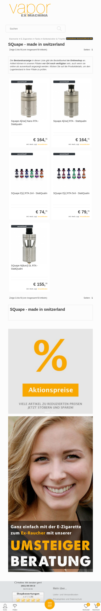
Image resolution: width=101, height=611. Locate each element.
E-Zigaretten (27, 39)
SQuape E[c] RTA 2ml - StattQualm (29, 193)
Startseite (13, 39)
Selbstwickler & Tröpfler (54, 39)
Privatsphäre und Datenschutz (67, 599)
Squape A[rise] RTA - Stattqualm (70, 121)
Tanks (38, 39)
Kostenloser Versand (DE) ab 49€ (79, 38)
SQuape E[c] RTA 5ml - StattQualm (71, 193)
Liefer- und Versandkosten (65, 594)
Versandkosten (43, 144)
